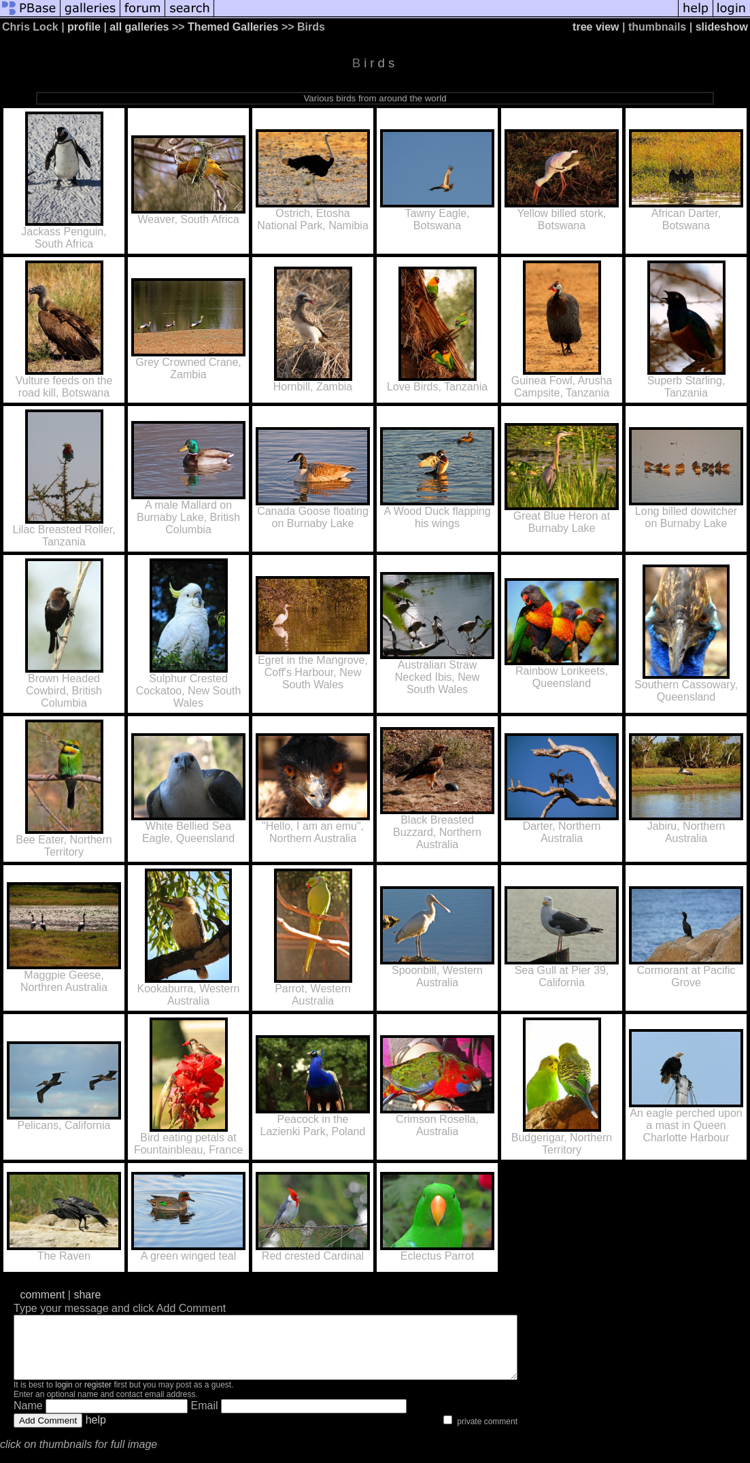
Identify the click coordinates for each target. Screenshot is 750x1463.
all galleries (139, 27)
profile (84, 27)
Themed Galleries (233, 27)
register (98, 1397)
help (96, 1432)
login (63, 1397)
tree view (596, 27)
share (87, 1294)
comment (42, 1294)
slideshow (722, 27)
